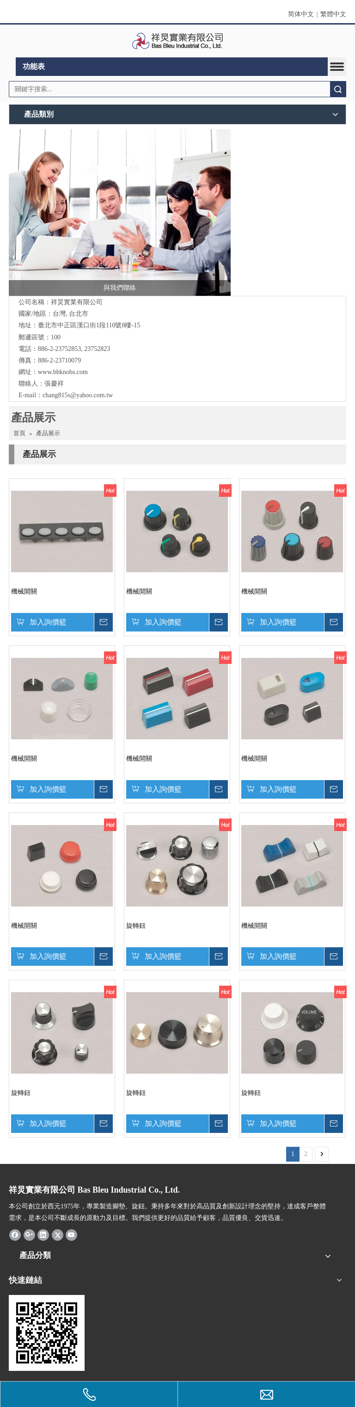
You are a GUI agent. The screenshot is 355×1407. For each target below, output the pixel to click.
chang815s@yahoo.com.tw (78, 395)
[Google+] (29, 1235)
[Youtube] (71, 1235)
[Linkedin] (43, 1235)
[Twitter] (57, 1235)
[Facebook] (15, 1235)
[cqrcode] (47, 1333)
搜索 (338, 89)
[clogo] (177, 41)
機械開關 (24, 591)
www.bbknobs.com (63, 372)
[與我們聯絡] (120, 212)
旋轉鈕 (136, 925)
